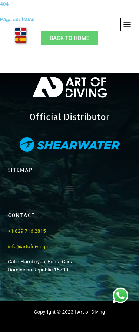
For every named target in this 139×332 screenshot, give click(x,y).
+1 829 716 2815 (27, 231)
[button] (126, 24)
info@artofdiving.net (31, 246)
